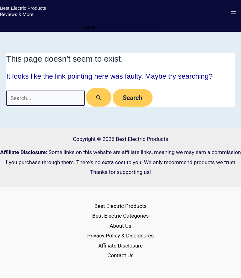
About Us (120, 226)
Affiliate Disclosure (120, 245)
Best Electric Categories (120, 216)
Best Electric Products (23, 8)
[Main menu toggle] (234, 12)
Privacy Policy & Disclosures (120, 235)
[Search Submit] (98, 97)
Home (88, 27)
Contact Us (120, 255)
